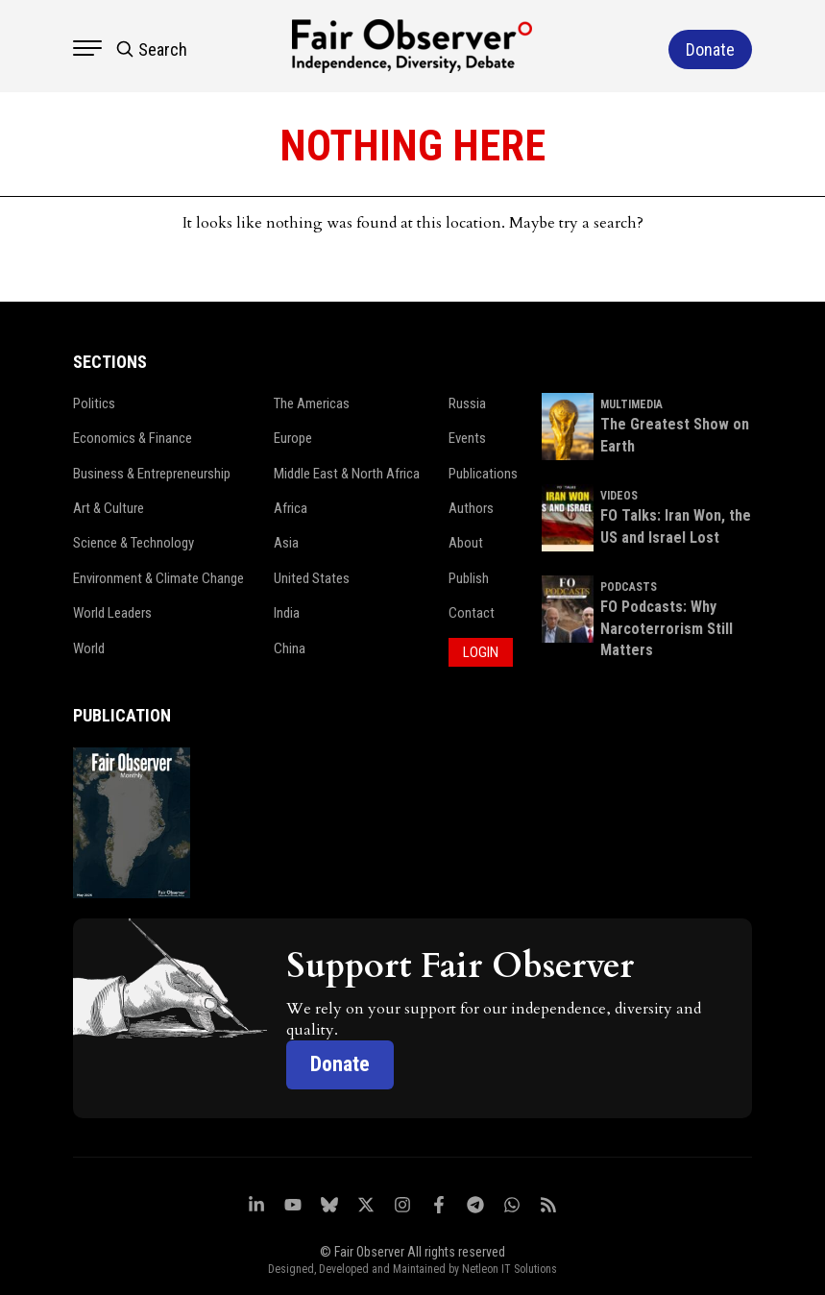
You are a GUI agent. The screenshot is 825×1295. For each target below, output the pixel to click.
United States (309, 578)
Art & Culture (108, 508)
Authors (468, 508)
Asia (283, 542)
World (88, 648)
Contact (469, 613)
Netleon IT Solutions (509, 1257)
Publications (480, 473)
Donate (342, 1052)
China (287, 648)
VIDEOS (624, 495)
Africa (287, 508)
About (463, 542)
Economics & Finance (132, 438)
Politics (93, 403)
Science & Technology (133, 542)
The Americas (309, 403)
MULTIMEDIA (637, 404)
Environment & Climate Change (158, 578)
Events (464, 438)
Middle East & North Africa (344, 473)
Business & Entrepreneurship (151, 473)
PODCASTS (634, 587)
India (284, 613)
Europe (290, 438)
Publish (466, 578)
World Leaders (111, 613)
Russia (464, 403)
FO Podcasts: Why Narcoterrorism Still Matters (672, 628)
